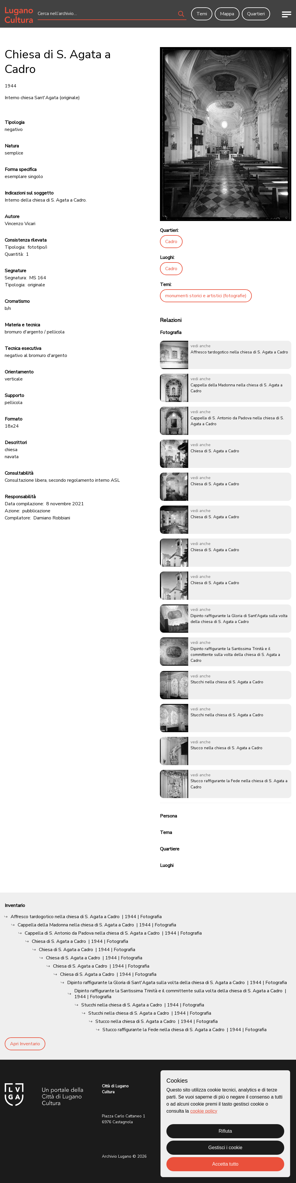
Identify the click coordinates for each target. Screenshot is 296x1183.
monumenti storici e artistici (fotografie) (206, 296)
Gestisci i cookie (225, 1147)
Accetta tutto (225, 1164)
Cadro (171, 241)
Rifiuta (225, 1131)
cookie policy (203, 1111)
